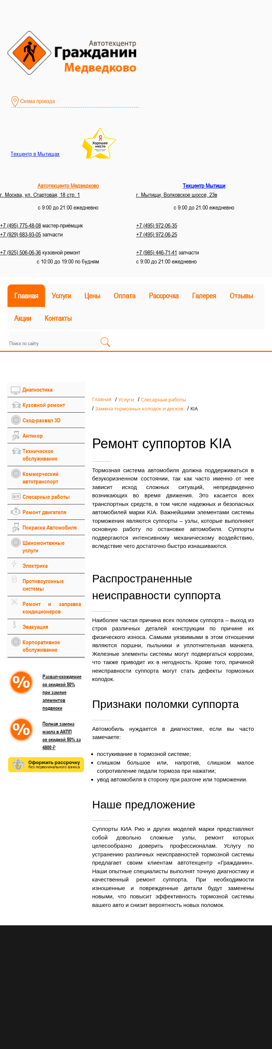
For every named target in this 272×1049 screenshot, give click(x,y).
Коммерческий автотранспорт (41, 477)
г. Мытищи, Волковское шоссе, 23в (176, 194)
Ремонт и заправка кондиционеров (52, 607)
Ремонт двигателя (44, 512)
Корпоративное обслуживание (41, 645)
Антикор (33, 435)
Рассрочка (164, 295)
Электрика (35, 565)
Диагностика (38, 389)
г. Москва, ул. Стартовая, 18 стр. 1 (40, 194)
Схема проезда (33, 101)
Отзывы (241, 295)
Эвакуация (35, 626)
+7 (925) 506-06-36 (20, 252)
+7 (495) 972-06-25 (156, 234)
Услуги (61, 295)
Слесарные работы (46, 496)
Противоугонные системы (43, 584)
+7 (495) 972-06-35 (156, 225)
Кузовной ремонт (44, 405)
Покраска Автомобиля (50, 527)
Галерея (204, 295)
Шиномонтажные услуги (44, 546)
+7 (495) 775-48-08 (20, 225)
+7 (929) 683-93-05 (20, 234)
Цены (92, 295)
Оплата (124, 295)
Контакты (58, 318)
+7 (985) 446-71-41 (156, 252)
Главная (26, 295)
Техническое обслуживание (40, 454)
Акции (22, 318)
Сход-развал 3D (41, 420)
